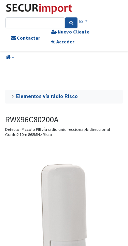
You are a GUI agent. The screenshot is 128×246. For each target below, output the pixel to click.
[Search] (71, 22)
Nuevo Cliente (70, 32)
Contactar (25, 38)
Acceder (62, 42)
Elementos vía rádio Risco (47, 96)
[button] (10, 57)
